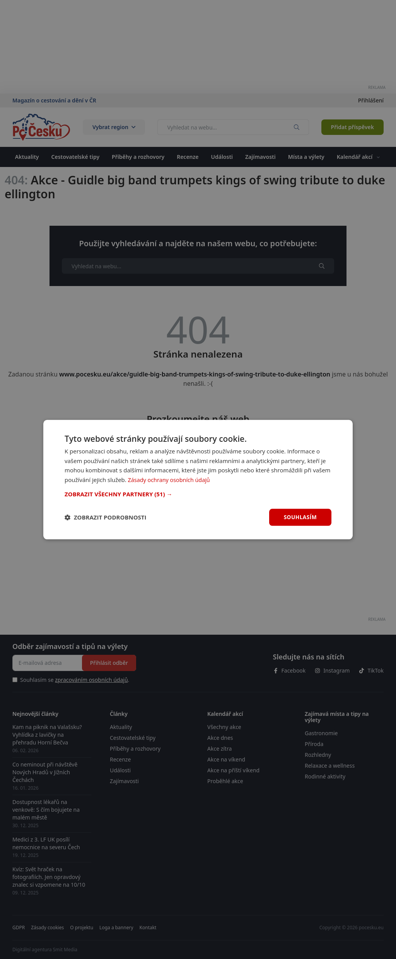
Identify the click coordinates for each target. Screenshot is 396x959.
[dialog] (198, 479)
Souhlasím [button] (300, 517)
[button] (198, 494)
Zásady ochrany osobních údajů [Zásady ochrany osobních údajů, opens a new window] (170, 480)
